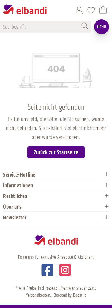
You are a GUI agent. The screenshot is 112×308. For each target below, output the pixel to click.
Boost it (79, 295)
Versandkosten (38, 295)
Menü (101, 26)
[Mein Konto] (79, 10)
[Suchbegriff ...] (41, 27)
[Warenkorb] (103, 10)
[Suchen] (85, 27)
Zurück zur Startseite (56, 152)
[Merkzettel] (91, 10)
